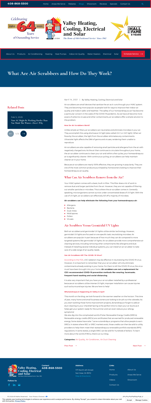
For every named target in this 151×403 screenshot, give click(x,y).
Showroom (132, 380)
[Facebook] (9, 385)
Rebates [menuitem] (72, 4)
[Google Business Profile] (19, 385)
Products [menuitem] (21, 54)
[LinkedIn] (14, 385)
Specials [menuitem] (113, 4)
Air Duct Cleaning (108, 339)
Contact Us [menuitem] (125, 4)
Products (113, 375)
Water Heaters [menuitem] (93, 54)
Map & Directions (83, 376)
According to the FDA (73, 260)
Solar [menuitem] (116, 54)
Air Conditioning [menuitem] (35, 54)
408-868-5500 (18, 3)
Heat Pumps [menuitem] (60, 54)
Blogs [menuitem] (81, 4)
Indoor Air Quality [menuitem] (77, 54)
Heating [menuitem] (48, 54)
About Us (132, 370)
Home (112, 370)
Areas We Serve (134, 375)
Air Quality (80, 339)
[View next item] (23, 164)
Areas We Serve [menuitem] (58, 4)
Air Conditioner (92, 339)
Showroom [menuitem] (92, 4)
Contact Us (114, 385)
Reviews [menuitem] (103, 4)
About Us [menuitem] (10, 54)
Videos (112, 380)
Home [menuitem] (45, 4)
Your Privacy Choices (38, 396)
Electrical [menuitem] (107, 54)
